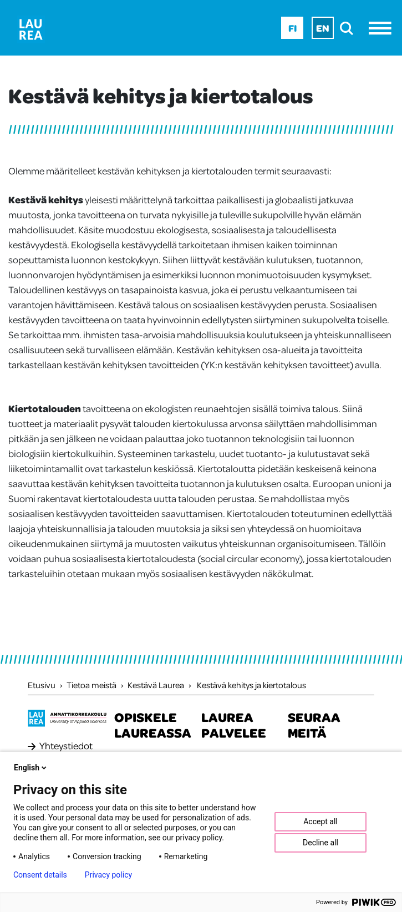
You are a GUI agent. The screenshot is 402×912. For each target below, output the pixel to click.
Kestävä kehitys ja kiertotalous (251, 684)
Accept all (320, 821)
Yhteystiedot (66, 745)
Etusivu (41, 684)
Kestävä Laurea (156, 684)
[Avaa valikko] (382, 28)
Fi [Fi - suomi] (292, 27)
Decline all (320, 842)
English (31, 767)
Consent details (40, 874)
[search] (349, 28)
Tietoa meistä (91, 684)
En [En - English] (322, 27)
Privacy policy (108, 874)
